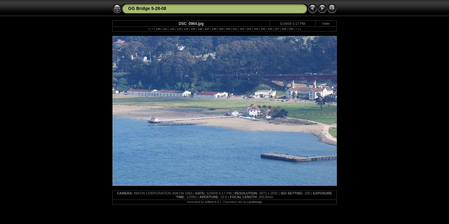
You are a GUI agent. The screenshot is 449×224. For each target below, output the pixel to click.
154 (255, 28)
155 (263, 28)
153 (249, 28)
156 (270, 28)
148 (214, 28)
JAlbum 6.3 (212, 201)
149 (221, 28)
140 (158, 28)
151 (235, 28)
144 (186, 28)
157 (276, 28)
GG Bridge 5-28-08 (147, 8)
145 (193, 28)
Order (326, 23)
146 (200, 28)
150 (228, 28)
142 (172, 28)
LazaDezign (254, 201)
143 (179, 28)
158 (284, 28)
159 (290, 28)
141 (165, 28)
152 (241, 28)
